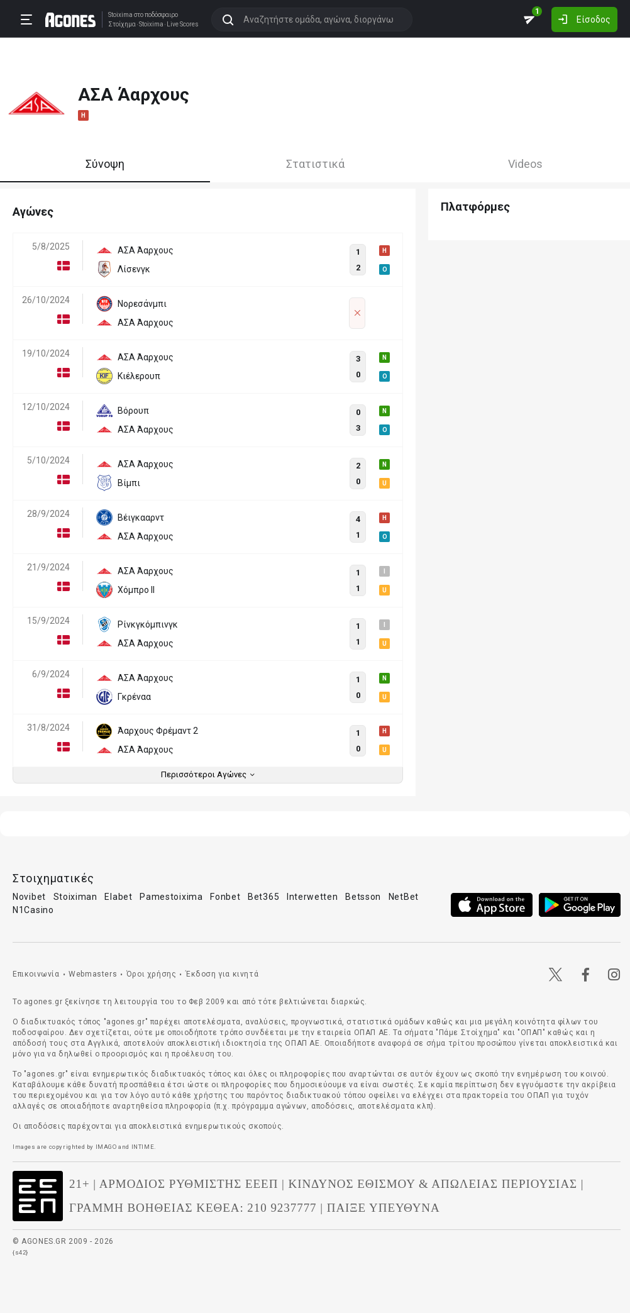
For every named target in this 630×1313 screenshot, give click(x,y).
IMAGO (106, 1146)
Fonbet (225, 897)
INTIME (143, 1146)
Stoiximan (75, 897)
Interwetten (312, 897)
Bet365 (263, 897)
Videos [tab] (525, 163)
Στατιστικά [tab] (315, 163)
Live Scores (183, 24)
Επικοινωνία (36, 974)
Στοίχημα (122, 24)
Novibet (29, 897)
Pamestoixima (171, 897)
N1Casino (33, 910)
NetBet (404, 897)
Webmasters (93, 974)
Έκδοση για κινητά (221, 974)
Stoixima (120, 14)
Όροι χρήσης (151, 974)
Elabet (118, 897)
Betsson (363, 897)
